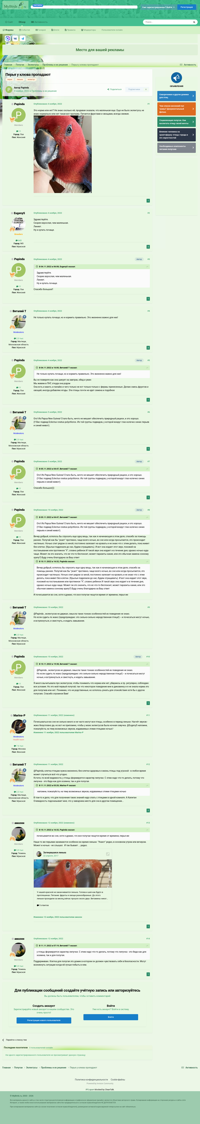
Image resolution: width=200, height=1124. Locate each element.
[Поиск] (160, 22)
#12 (148, 764)
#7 (149, 461)
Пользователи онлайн (112, 30)
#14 (148, 938)
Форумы (9, 30)
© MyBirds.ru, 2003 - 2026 (21, 1096)
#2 (149, 213)
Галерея (42, 30)
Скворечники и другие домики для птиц (174, 96)
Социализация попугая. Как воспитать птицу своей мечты (173, 122)
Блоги (56, 30)
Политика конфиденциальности (91, 1079)
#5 (149, 360)
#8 (149, 510)
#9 (149, 607)
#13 (148, 823)
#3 (149, 259)
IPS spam (90, 1089)
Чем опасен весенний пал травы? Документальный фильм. (171, 109)
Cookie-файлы (118, 1079)
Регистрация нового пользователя (43, 1020)
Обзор (22, 23)
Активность (41, 22)
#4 (149, 311)
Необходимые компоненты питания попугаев (172, 148)
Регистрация (187, 7)
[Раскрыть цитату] (37, 266)
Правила (71, 30)
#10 (148, 656)
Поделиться (114, 89)
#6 (149, 412)
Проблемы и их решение (44, 91)
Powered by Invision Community (100, 1083)
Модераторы (89, 30)
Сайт (10, 22)
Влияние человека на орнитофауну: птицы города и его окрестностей (173, 134)
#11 (148, 715)
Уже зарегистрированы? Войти (158, 7)
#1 (149, 104)
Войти (111, 1017)
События (25, 30)
